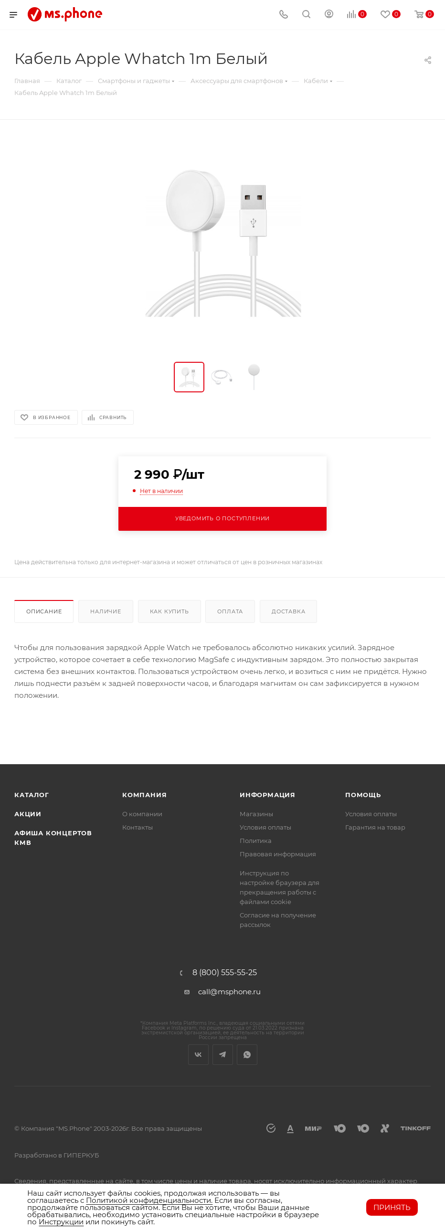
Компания (144, 795)
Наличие (105, 611)
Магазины (256, 814)
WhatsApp (247, 1054)
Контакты (137, 827)
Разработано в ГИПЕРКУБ (56, 1155)
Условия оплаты (265, 827)
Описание (44, 611)
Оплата (230, 611)
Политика (256, 840)
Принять (392, 1207)
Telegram (222, 1054)
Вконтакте (198, 1054)
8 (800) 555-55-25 (224, 973)
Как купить (169, 611)
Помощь (363, 795)
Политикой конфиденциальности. (149, 1200)
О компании (142, 814)
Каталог (31, 795)
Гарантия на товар (375, 827)
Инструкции (61, 1221)
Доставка (288, 611)
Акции (28, 814)
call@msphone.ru (229, 991)
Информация (268, 795)
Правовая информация (278, 854)
